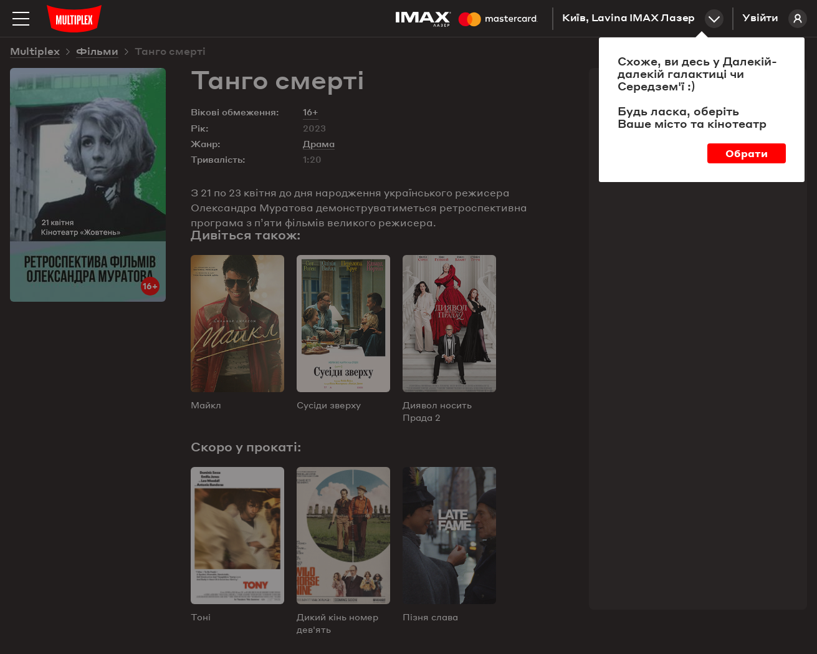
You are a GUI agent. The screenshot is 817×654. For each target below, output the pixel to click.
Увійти (774, 18)
